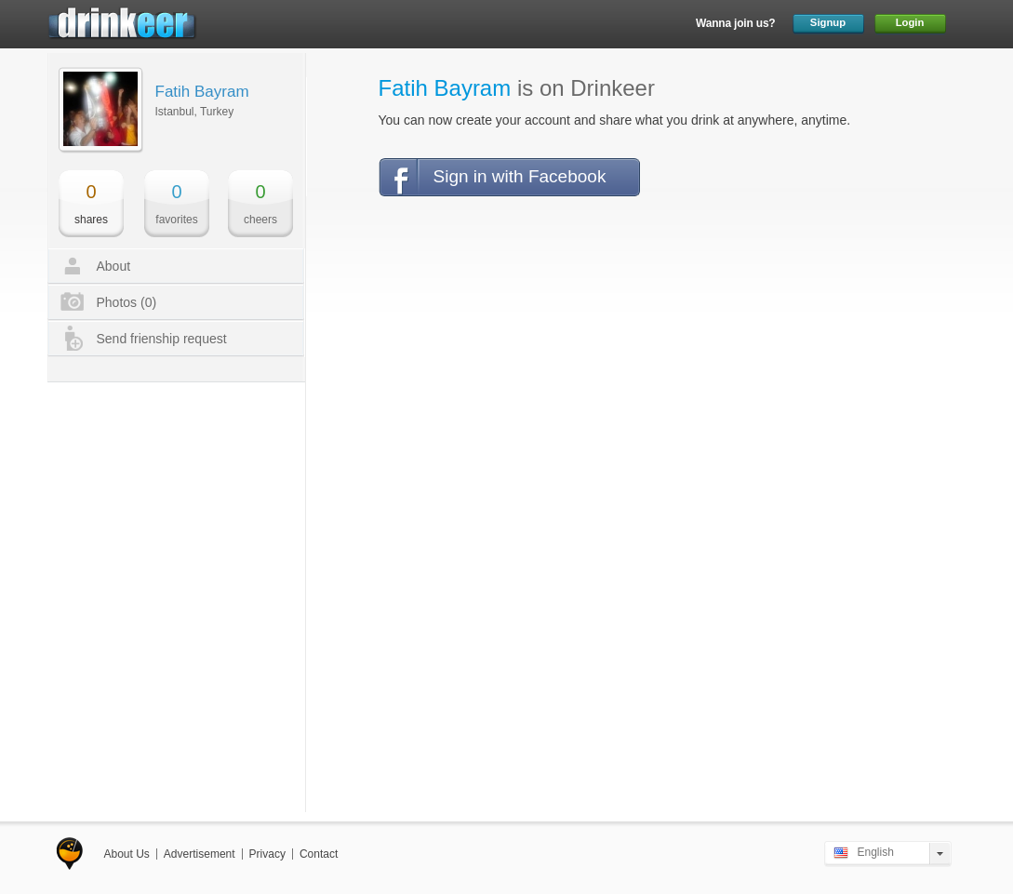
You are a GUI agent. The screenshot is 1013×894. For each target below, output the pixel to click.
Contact (319, 854)
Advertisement (199, 854)
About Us (127, 854)
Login (910, 22)
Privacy (267, 854)
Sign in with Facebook (519, 176)
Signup (828, 22)
